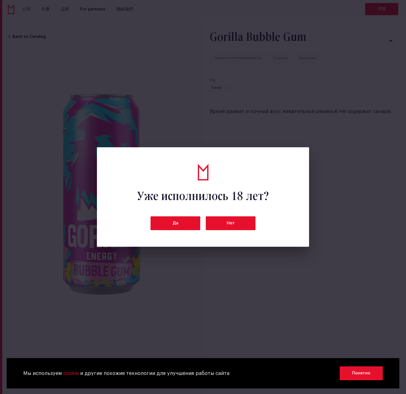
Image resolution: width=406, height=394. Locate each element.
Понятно (361, 373)
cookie (71, 373)
